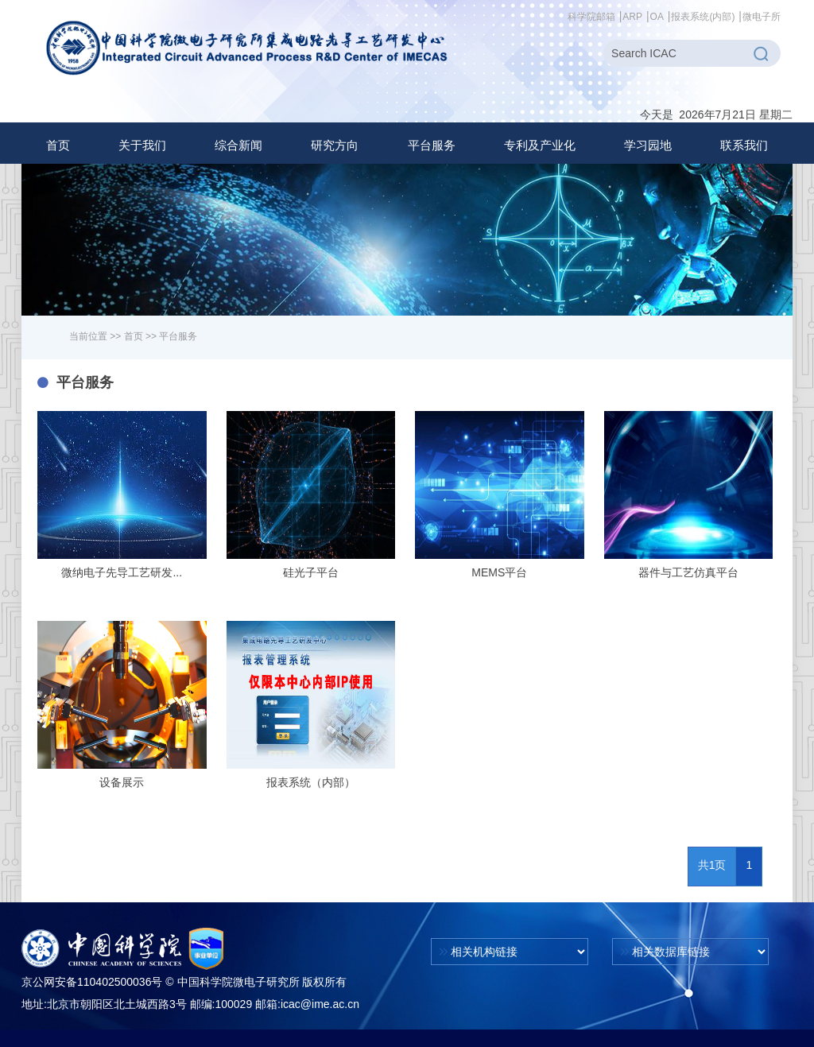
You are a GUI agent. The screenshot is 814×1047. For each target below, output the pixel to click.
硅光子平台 (311, 572)
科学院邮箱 (591, 16)
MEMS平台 (499, 572)
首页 (58, 145)
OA (657, 16)
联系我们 (744, 145)
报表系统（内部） (310, 782)
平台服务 (178, 336)
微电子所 (761, 16)
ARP (632, 16)
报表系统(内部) (703, 16)
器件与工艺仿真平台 (688, 572)
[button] (142, 145)
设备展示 (121, 782)
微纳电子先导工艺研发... (121, 572)
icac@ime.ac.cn (320, 1004)
